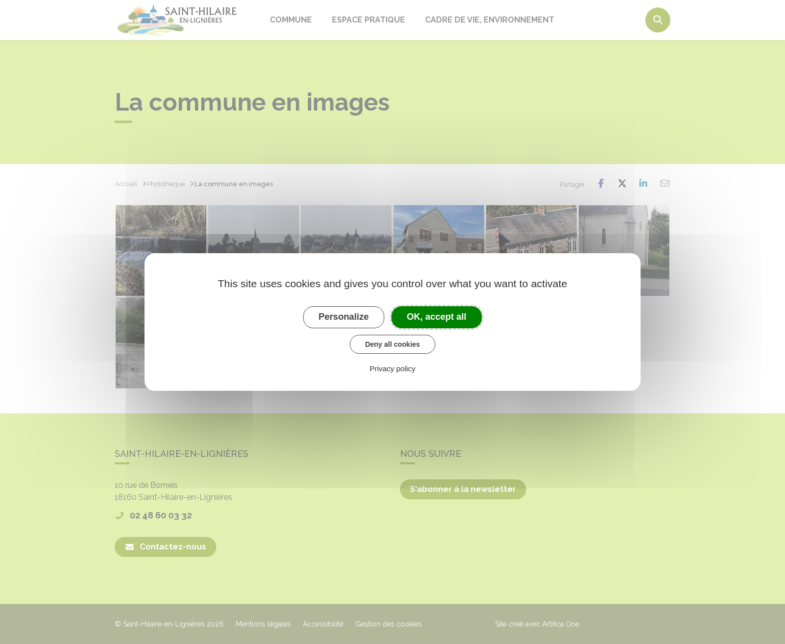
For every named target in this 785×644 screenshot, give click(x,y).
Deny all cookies (392, 344)
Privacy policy (392, 368)
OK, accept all (437, 317)
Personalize (343, 317)
